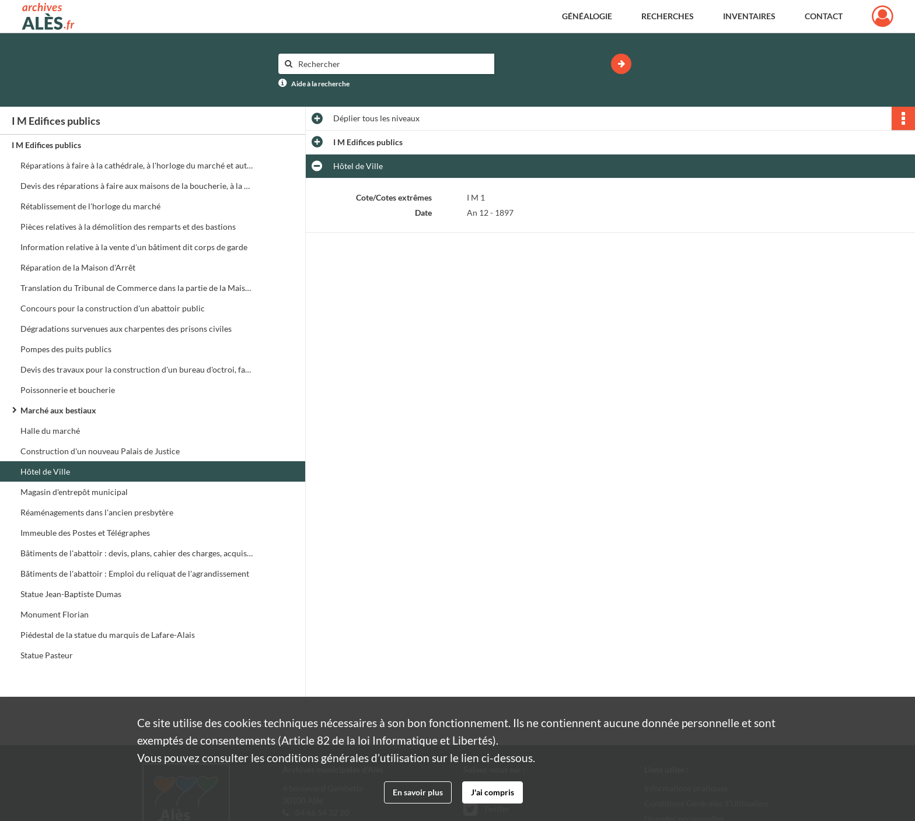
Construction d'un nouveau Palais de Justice (100, 451)
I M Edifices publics (46, 145)
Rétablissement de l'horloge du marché (90, 206)
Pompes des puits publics (65, 349)
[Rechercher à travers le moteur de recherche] (392, 64)
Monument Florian (54, 614)
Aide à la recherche (320, 83)
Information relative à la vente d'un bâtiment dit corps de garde (133, 247)
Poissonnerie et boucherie (67, 390)
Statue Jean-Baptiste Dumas (70, 594)
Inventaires (749, 16)
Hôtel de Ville (45, 471)
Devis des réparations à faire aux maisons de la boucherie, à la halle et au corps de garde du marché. (137, 186)
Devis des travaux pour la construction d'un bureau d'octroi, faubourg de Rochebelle (137, 369)
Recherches (667, 16)
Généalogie (587, 16)
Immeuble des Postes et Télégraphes (85, 533)
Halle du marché (50, 431)
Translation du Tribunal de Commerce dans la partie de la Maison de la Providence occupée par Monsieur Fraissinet (137, 288)
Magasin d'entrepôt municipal (74, 492)
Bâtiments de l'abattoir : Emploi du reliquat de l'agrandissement (134, 573)
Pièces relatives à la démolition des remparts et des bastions (128, 226)
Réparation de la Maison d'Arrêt (77, 267)
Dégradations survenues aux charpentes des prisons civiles (126, 329)
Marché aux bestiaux (58, 410)
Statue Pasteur (46, 655)
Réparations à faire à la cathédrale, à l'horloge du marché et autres (137, 165)
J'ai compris (492, 792)
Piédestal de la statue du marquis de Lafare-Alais (107, 635)
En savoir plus (418, 792)
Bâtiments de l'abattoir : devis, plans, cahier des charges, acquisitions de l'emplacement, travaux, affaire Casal (137, 553)
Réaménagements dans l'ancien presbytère (96, 512)
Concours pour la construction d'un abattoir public (112, 308)
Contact (824, 16)
